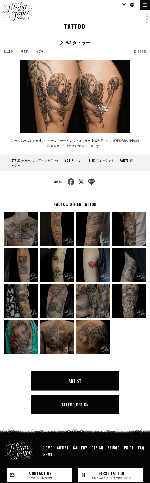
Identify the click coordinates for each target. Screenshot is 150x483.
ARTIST (24, 51)
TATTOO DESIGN (110, 378)
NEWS (47, 425)
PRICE (129, 418)
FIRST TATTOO (111, 446)
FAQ (141, 418)
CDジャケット (105, 160)
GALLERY (8, 51)
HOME (47, 418)
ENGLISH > (147, 18)
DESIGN (97, 418)
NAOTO (39, 51)
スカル (79, 160)
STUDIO (114, 418)
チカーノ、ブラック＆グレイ (40, 160)
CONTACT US (40, 446)
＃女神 (15, 165)
